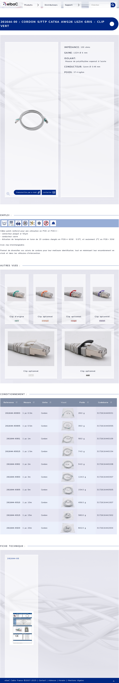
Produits (31, 5)
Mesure (29, 402)
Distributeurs (51, 5)
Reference (11, 402)
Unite (47, 402)
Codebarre (105, 402)
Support (72, 5)
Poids (84, 402)
